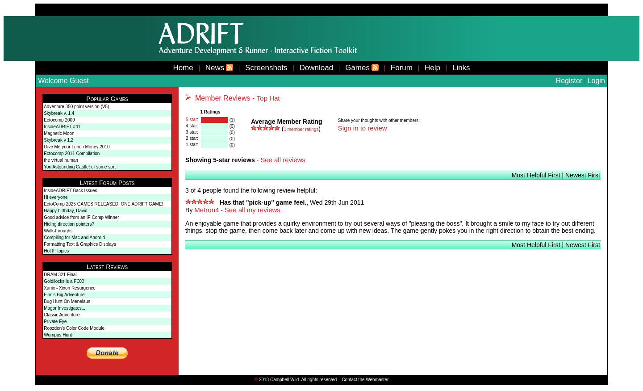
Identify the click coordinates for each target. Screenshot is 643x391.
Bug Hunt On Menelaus (67, 301)
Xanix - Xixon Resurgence (70, 288)
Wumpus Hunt (58, 334)
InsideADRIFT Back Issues (70, 190)
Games (357, 67)
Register (569, 80)
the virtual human (61, 160)
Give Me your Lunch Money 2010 (76, 146)
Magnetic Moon (59, 133)
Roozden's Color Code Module (74, 328)
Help (432, 67)
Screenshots (266, 67)
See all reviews (282, 160)
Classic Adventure (61, 314)
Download (317, 67)
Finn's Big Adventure (64, 294)
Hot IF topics (56, 250)
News (215, 67)
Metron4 (206, 210)
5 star (191, 119)
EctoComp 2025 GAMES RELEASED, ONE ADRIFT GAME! (103, 204)
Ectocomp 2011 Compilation (72, 153)
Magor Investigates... (64, 308)
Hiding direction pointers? (69, 224)
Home (183, 67)
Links (461, 67)
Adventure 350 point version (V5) (76, 106)
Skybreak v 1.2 (58, 140)
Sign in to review (362, 128)
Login (596, 80)
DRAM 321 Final (60, 274)
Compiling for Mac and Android (74, 237)
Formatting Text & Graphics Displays (80, 244)
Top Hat (268, 98)
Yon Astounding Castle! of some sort (80, 166)
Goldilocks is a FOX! (64, 281)
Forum (402, 67)
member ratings (301, 129)
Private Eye (55, 321)
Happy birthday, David (66, 210)
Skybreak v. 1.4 (59, 113)
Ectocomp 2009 (59, 120)
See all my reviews (252, 210)
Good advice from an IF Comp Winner (81, 217)
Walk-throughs (58, 230)
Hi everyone (55, 197)
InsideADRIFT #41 (62, 126)
